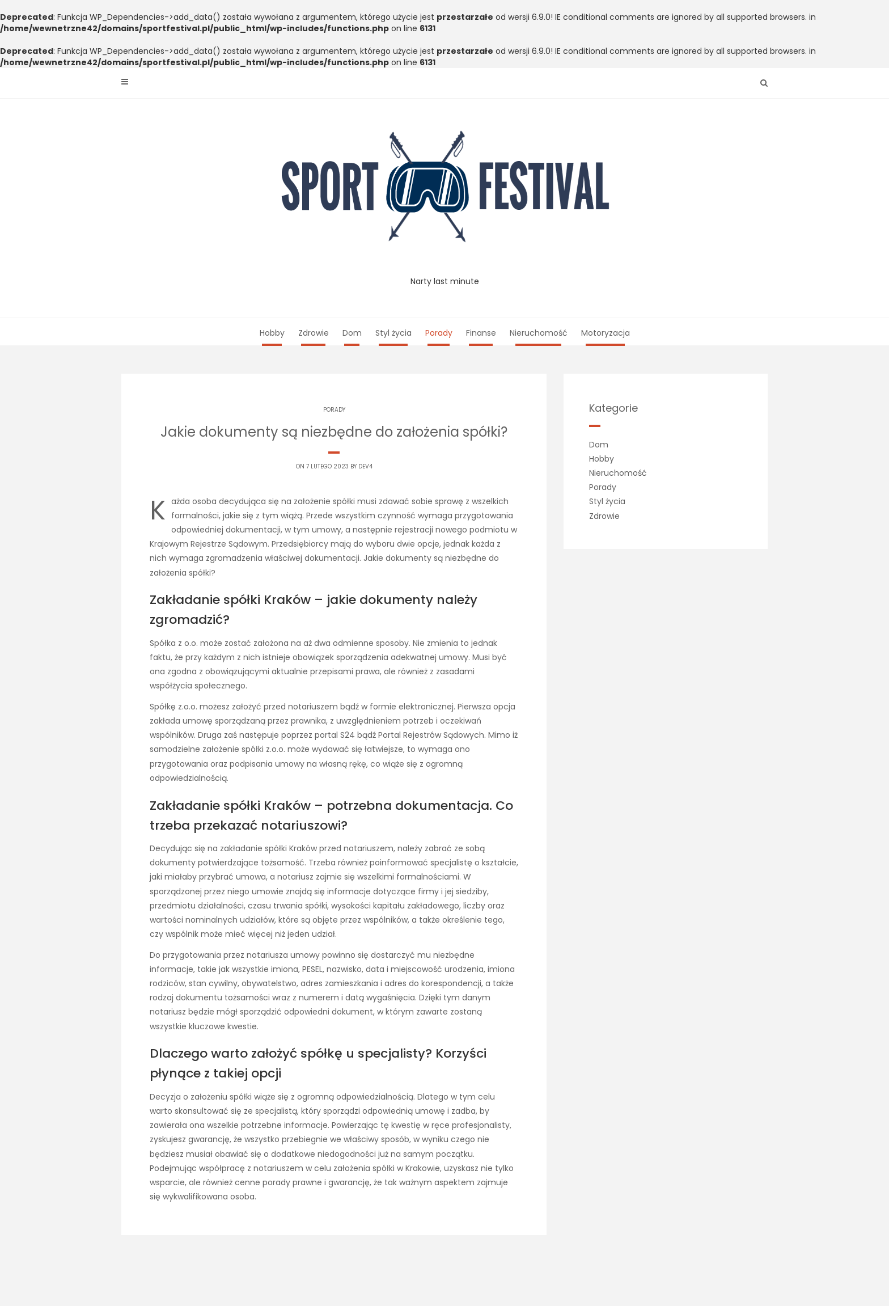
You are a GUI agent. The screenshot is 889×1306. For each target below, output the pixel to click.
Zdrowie (313, 333)
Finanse (481, 333)
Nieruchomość (539, 333)
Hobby (272, 333)
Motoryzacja (605, 333)
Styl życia (393, 333)
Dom (352, 333)
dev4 (365, 466)
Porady (438, 333)
